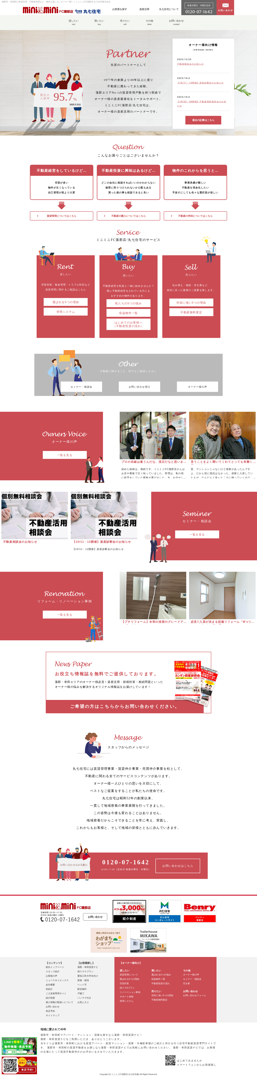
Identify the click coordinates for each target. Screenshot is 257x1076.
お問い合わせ (176, 24)
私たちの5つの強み (128, 302)
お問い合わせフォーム (194, 995)
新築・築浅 (83, 979)
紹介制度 (50, 997)
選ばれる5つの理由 (65, 301)
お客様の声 (51, 975)
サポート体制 (126, 996)
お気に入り (83, 1001)
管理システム (66, 311)
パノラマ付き (84, 997)
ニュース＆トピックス (57, 979)
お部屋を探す (119, 9)
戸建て (80, 993)
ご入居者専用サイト (56, 993)
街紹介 (49, 988)
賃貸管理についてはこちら (62, 215)
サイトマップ (52, 1015)
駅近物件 (82, 988)
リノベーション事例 (130, 991)
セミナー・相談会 (82, 386)
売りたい (125, 24)
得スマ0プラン (127, 987)
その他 (149, 24)
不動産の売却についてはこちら (195, 215)
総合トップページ (55, 966)
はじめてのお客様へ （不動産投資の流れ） (128, 324)
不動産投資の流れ (160, 983)
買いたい (99, 24)
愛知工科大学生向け (87, 975)
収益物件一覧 (128, 312)
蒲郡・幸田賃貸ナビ (87, 966)
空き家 (186, 983)
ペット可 (82, 984)
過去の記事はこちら (203, 120)
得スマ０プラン (85, 971)
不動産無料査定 (191, 311)
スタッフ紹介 (52, 971)
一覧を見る (65, 454)
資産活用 (144, 9)
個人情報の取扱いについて (59, 1001)
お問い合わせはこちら (177, 865)
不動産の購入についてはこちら (128, 215)
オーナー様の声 (174, 386)
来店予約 (50, 1010)
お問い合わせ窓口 (128, 386)
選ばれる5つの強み (161, 974)
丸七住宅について (169, 9)
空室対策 (124, 983)
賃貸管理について (129, 974)
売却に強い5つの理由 (191, 302)
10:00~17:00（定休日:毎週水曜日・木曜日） (126, 864)
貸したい (74, 24)
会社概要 (50, 984)
